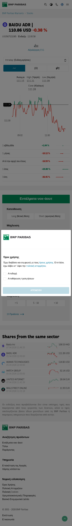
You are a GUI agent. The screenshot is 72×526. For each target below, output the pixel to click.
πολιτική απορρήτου (36, 266)
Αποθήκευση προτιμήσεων (21, 279)
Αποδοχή (12, 274)
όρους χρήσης (46, 263)
